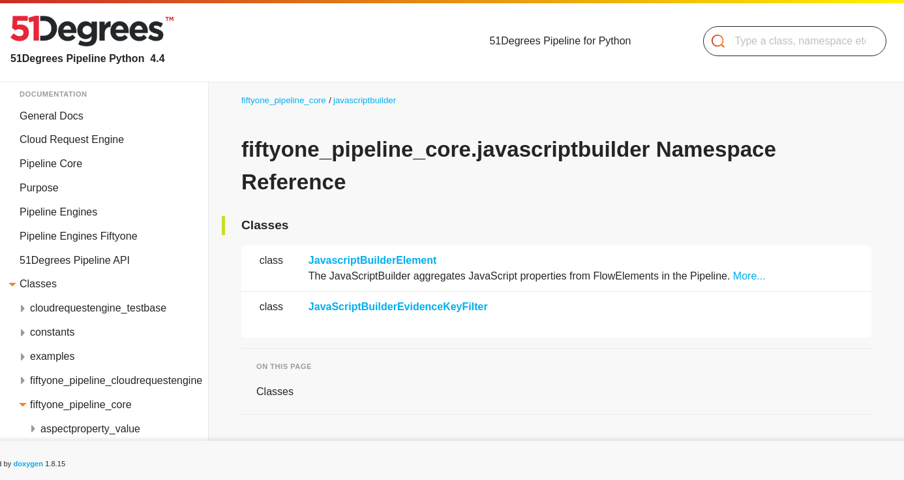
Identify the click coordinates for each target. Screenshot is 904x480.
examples (52, 356)
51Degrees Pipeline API (75, 260)
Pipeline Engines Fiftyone (79, 236)
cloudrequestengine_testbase (98, 307)
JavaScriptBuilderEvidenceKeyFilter (398, 306)
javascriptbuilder (364, 100)
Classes (38, 283)
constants (52, 332)
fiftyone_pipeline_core (81, 404)
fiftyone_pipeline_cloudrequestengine (116, 380)
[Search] (789, 41)
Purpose (39, 187)
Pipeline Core (51, 163)
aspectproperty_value (90, 428)
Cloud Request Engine (72, 139)
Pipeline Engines (58, 211)
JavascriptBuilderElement (373, 260)
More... (749, 275)
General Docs (51, 115)
